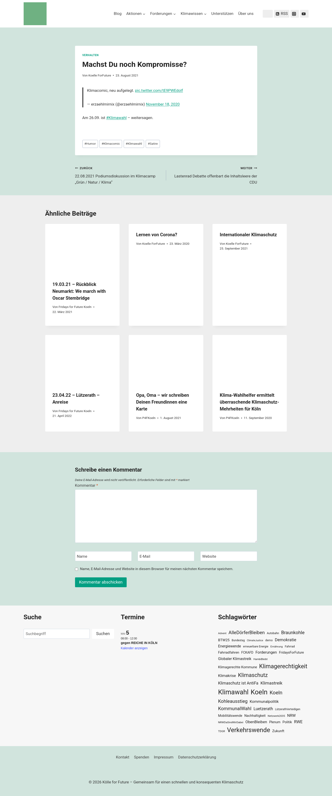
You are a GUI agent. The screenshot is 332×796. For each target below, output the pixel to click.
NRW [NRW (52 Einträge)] (291, 715)
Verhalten (90, 55)
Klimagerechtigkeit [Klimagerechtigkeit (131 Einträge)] (283, 666)
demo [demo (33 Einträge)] (269, 640)
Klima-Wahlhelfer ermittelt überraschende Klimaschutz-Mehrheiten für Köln (249, 402)
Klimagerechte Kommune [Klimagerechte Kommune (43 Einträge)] (237, 667)
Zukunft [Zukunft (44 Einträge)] (278, 731)
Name (82, 556)
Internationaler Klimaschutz (248, 234)
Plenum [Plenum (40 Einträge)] (274, 722)
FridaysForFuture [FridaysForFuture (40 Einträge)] (291, 653)
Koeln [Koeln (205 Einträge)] (259, 692)
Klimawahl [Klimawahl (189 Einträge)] (233, 692)
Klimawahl (134, 143)
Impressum (163, 757)
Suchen (103, 633)
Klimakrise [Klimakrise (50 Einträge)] (227, 676)
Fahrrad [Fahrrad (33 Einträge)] (290, 646)
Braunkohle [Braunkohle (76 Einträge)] (292, 632)
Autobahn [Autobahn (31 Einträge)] (273, 633)
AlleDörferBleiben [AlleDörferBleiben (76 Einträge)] (247, 632)
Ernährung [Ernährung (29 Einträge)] (277, 646)
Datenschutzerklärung (197, 757)
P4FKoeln (149, 418)
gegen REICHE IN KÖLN (139, 643)
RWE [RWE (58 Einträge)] (298, 721)
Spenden (141, 757)
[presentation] (82, 248)
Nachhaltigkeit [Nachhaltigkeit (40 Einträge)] (255, 716)
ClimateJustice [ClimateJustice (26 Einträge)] (255, 640)
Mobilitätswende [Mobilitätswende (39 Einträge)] (230, 715)
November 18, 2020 (163, 104)
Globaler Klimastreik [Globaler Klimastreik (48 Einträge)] (234, 659)
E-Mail (144, 556)
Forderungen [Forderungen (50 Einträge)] (266, 652)
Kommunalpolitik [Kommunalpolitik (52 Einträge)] (264, 701)
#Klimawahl (116, 117)
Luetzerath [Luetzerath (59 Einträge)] (263, 708)
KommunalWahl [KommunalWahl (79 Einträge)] (234, 708)
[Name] (103, 556)
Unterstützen (222, 13)
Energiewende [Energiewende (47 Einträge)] (229, 646)
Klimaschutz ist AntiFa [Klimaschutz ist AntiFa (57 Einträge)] (238, 683)
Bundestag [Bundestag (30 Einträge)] (238, 640)
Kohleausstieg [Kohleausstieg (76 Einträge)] (233, 701)
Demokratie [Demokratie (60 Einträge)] (285, 639)
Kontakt (122, 757)
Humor (90, 143)
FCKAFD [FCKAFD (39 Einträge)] (247, 652)
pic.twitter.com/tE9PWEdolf (159, 90)
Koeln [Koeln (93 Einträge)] (276, 692)
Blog (118, 13)
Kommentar (86, 485)
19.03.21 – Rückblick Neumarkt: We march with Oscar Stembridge (79, 291)
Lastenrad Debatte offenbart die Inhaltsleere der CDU (213, 175)
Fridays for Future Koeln (75, 307)
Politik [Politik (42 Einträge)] (287, 722)
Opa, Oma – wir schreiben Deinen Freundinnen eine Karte (162, 402)
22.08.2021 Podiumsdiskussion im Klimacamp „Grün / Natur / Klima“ (118, 175)
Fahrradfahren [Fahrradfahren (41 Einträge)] (228, 652)
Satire (153, 143)
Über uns (246, 13)
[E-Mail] (166, 556)
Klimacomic (111, 143)
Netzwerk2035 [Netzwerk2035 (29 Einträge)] (276, 715)
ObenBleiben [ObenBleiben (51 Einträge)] (256, 722)
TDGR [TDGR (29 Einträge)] (221, 731)
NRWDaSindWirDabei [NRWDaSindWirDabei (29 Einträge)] (230, 722)
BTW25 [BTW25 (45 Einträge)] (224, 640)
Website (209, 556)
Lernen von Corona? (156, 234)
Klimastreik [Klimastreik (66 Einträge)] (271, 683)
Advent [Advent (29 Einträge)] (222, 633)
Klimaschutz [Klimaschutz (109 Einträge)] (253, 675)
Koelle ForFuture (99, 75)
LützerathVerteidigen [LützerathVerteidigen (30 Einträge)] (287, 709)
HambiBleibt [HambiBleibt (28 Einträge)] (260, 659)
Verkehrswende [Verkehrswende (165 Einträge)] (248, 730)
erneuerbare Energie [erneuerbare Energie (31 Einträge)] (255, 646)
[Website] (228, 556)
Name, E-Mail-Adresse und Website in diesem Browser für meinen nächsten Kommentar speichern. (156, 569)
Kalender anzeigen (134, 648)
